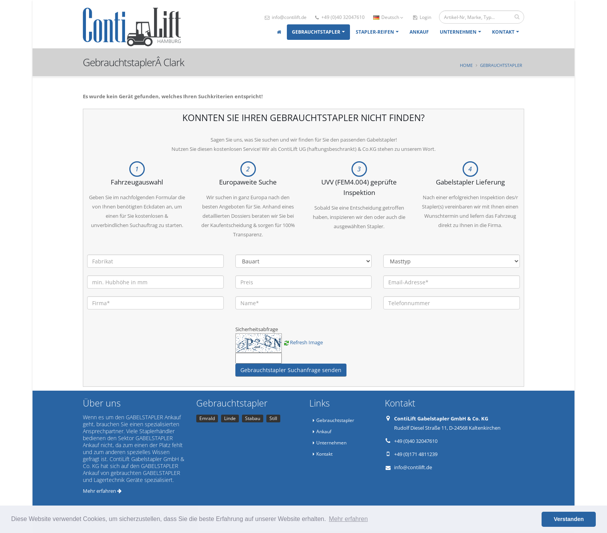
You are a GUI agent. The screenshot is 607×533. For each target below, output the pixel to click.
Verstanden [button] (569, 519)
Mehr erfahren (102, 490)
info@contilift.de (286, 17)
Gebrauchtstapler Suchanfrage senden (290, 370)
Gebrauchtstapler (316, 32)
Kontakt (503, 32)
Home (466, 65)
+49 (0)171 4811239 (415, 454)
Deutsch (388, 17)
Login (422, 17)
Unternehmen (458, 32)
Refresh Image (306, 342)
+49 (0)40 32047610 (340, 17)
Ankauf (419, 32)
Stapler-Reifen (375, 32)
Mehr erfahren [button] (348, 519)
